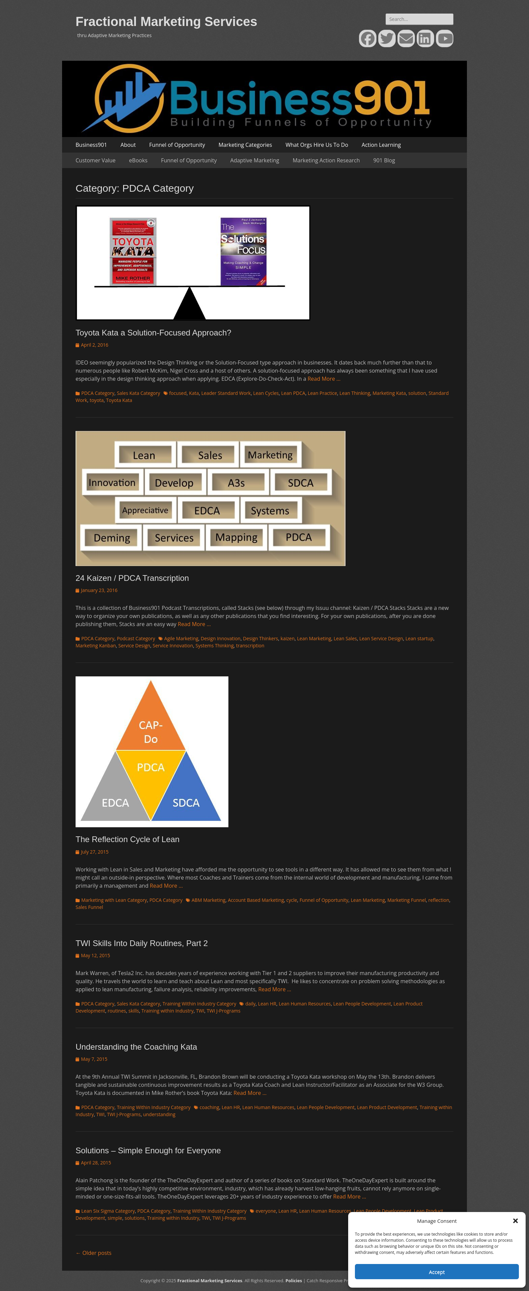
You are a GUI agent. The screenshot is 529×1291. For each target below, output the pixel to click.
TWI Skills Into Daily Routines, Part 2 (142, 943)
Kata (194, 393)
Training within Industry (167, 1010)
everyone (266, 1211)
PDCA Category (97, 393)
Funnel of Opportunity (177, 145)
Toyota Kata (119, 400)
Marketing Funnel (406, 900)
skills (134, 1010)
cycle (291, 900)
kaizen (288, 638)
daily (250, 1003)
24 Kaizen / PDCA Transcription (132, 578)
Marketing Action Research (326, 160)
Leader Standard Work (226, 393)
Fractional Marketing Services (166, 22)
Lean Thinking (354, 393)
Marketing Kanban (96, 645)
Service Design (134, 645)
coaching (209, 1107)
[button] (515, 1220)
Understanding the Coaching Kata (136, 1046)
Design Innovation (221, 638)
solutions (134, 1218)
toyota (97, 400)
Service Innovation (172, 645)
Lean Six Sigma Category (108, 1211)
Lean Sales (345, 638)
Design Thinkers (260, 638)
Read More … (324, 378)
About (128, 145)
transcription (250, 645)
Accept (437, 1271)
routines (117, 1010)
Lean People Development (362, 1003)
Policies (293, 1280)
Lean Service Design (381, 638)
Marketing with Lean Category (114, 900)
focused (178, 393)
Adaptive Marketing (254, 160)
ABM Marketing (208, 900)
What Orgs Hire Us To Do (316, 145)
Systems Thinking (215, 645)
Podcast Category (136, 638)
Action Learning (381, 145)
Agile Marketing (181, 638)
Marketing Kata (389, 393)
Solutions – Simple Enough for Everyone (148, 1150)
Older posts (93, 1253)
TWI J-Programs (224, 1010)
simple (115, 1218)
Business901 (91, 145)
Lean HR (267, 1003)
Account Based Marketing (256, 900)
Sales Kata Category (138, 393)
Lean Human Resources (305, 1003)
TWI (200, 1010)
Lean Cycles (266, 393)
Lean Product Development (387, 1107)
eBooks (138, 160)
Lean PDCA (293, 393)
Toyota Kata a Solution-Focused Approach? (153, 332)
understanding (159, 1114)
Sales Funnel (89, 907)
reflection (438, 900)
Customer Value (96, 160)
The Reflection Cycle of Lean (127, 839)
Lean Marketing (314, 638)
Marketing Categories (245, 145)
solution (417, 393)
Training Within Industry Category (199, 1003)
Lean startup (419, 638)
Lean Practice (322, 393)
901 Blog (384, 160)
